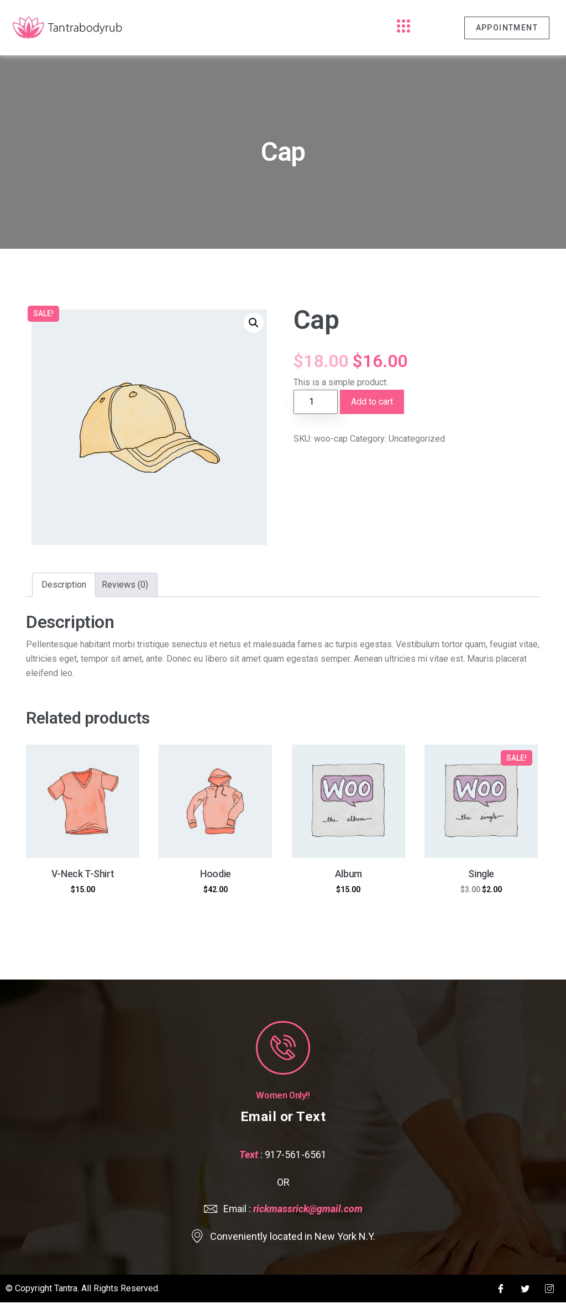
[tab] (64, 585)
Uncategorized (417, 438)
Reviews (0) (125, 584)
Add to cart (372, 401)
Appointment (507, 27)
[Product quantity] (316, 402)
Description (63, 584)
